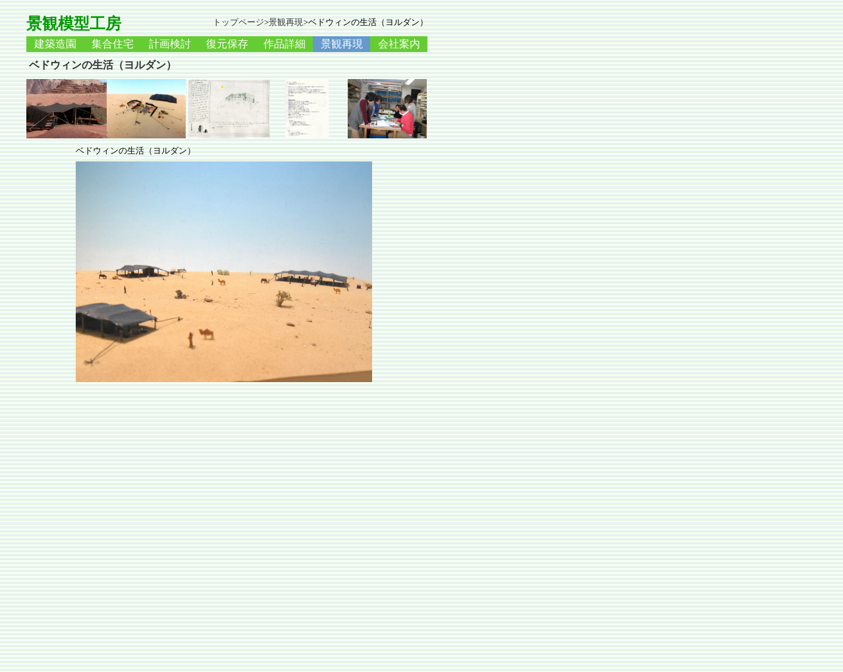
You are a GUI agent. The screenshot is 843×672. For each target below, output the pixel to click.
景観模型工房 (73, 23)
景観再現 (286, 22)
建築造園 (55, 43)
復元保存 (227, 43)
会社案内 (399, 43)
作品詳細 (284, 43)
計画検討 (170, 43)
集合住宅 (113, 43)
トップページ (238, 22)
